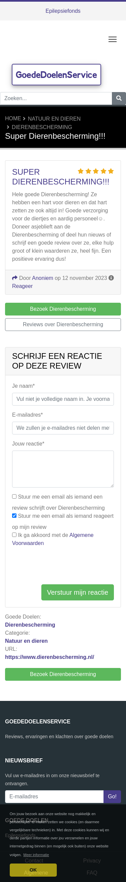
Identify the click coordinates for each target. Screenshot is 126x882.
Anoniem (42, 278)
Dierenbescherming (42, 127)
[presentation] (63, 566)
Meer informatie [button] (36, 855)
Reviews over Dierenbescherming (63, 324)
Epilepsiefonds (62, 11)
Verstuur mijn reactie (77, 592)
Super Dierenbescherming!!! (60, 176)
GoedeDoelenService (56, 74)
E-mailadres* (27, 415)
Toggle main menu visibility (113, 38)
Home (13, 118)
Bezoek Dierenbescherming (63, 674)
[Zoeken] (119, 98)
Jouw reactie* (28, 444)
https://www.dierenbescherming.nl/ (49, 657)
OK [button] (33, 870)
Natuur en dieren (54, 119)
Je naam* (23, 386)
